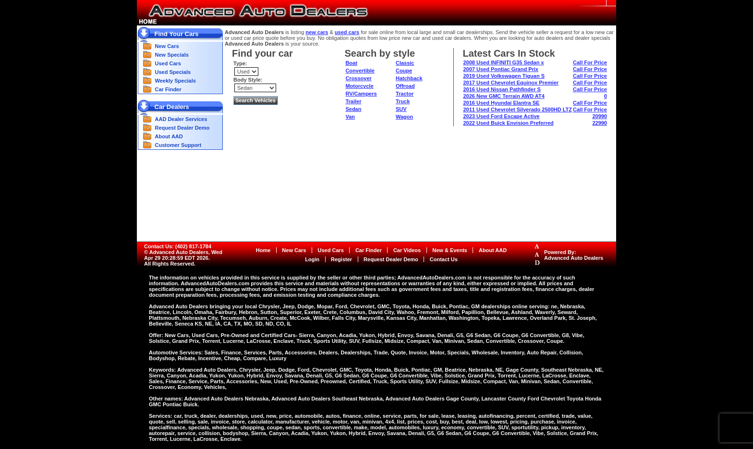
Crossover (358, 78)
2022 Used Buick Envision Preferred (508, 123)
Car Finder (168, 89)
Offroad (405, 86)
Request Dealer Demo (182, 128)
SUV (401, 109)
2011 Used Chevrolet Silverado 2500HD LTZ (517, 109)
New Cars (167, 46)
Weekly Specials (175, 81)
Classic (405, 63)
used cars (347, 32)
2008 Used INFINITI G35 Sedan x (503, 62)
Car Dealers (172, 106)
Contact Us (444, 259)
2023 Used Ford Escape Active (501, 116)
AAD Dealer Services (181, 119)
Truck (403, 101)
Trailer (353, 101)
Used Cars (168, 63)
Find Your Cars (177, 33)
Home (263, 250)
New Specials (172, 55)
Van (350, 117)
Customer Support (178, 145)
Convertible (360, 70)
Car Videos (407, 250)
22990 (599, 123)
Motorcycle (359, 86)
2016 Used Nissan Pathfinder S (501, 89)
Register (341, 259)
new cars (316, 32)
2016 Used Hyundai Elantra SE (501, 103)
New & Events (449, 250)
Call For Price (590, 62)
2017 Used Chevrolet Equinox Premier (511, 82)
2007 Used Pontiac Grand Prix (500, 69)
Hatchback (409, 78)
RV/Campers (360, 94)
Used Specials (173, 72)
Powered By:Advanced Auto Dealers (573, 255)
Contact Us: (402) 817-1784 (177, 246)
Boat (351, 63)
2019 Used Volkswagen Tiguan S (504, 76)
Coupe (404, 70)
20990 (599, 116)
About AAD (169, 136)
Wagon (404, 117)
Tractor (404, 94)
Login (312, 259)
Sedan (353, 109)
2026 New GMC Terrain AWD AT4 (503, 96)
